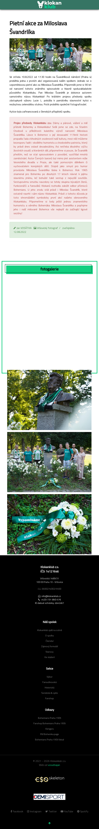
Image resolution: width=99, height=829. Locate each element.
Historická (49, 687)
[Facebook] (18, 811)
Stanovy (49, 651)
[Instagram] (34, 811)
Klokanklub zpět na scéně (49, 630)
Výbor (50, 676)
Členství (49, 641)
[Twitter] (51, 811)
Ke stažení (50, 657)
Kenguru (50, 728)
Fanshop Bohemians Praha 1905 (49, 723)
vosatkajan (54, 765)
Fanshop (49, 698)
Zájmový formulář (49, 646)
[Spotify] (82, 811)
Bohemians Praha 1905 (49, 718)
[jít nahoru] (49, 823)
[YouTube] (67, 811)
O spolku (49, 635)
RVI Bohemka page (49, 734)
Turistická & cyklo (49, 693)
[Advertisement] (49, 578)
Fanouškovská (49, 682)
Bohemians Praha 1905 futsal (49, 739)
